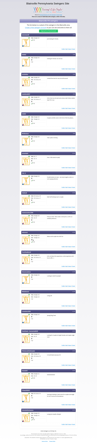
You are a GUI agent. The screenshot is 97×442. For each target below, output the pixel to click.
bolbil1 (24, 54)
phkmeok (25, 232)
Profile (63, 49)
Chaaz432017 (26, 390)
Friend (73, 49)
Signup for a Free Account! (48, 31)
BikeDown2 (25, 291)
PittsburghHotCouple (28, 351)
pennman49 (25, 35)
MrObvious (25, 133)
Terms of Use (45, 441)
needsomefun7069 (27, 212)
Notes (69, 49)
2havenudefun (26, 272)
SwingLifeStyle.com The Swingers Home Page (51, 15)
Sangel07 (25, 370)
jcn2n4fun (25, 74)
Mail (66, 49)
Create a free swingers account (35, 27)
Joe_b (24, 173)
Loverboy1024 (26, 311)
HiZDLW (24, 193)
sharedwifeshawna (27, 410)
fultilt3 (24, 114)
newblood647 (26, 94)
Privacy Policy (52, 441)
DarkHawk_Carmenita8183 (30, 331)
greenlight (25, 153)
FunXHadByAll (26, 252)
